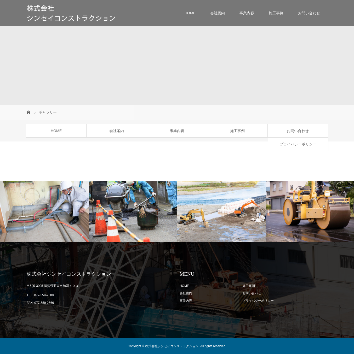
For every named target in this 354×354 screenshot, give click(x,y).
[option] (44, 211)
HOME (190, 13)
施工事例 (276, 13)
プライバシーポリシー (298, 144)
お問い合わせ (309, 13)
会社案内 (217, 13)
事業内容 (246, 13)
